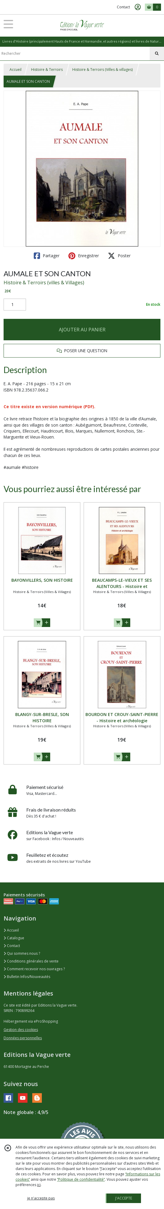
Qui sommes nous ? (22, 953)
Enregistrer (83, 255)
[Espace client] (138, 7)
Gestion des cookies (21, 1029)
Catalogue (14, 937)
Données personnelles (23, 1037)
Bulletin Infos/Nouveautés (27, 976)
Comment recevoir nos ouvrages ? (34, 968)
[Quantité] (15, 305)
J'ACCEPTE (123, 1198)
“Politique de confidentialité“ (81, 1179)
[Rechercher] (157, 53)
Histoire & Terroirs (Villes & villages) (102, 69)
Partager (46, 255)
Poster (119, 255)
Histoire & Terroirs (47, 69)
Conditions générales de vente (31, 961)
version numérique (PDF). (68, 406)
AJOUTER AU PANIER (82, 329)
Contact (123, 7)
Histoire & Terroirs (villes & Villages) (44, 282)
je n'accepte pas (41, 1198)
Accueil (16, 69)
